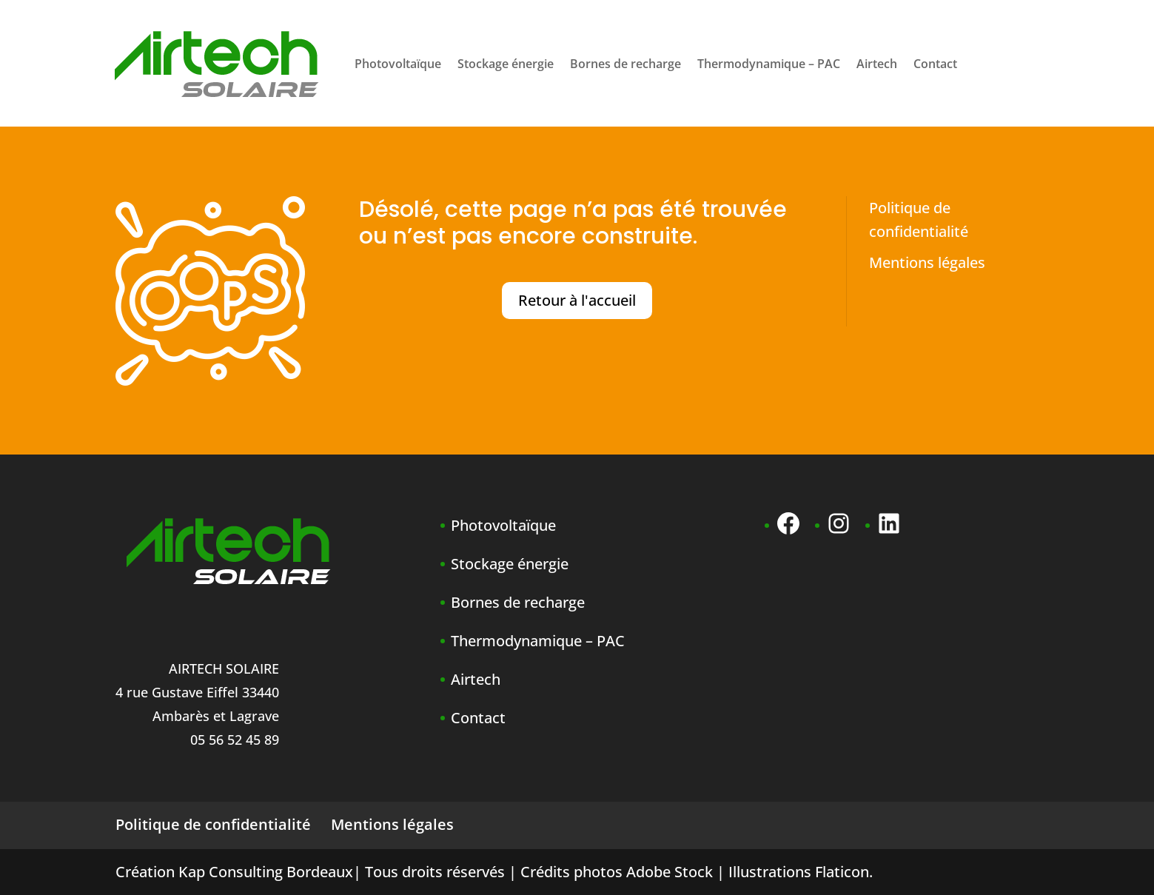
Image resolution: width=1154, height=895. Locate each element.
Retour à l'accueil (577, 300)
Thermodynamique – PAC (768, 64)
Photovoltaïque (398, 64)
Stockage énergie (505, 64)
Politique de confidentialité (213, 824)
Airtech (876, 64)
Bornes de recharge (625, 64)
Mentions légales (927, 262)
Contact (935, 64)
